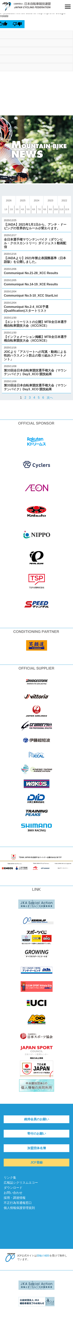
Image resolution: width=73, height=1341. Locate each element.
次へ (50, 397)
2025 (22, 200)
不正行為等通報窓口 (18, 1202)
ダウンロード (13, 1187)
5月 (28, 209)
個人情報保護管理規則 (19, 1207)
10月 (56, 209)
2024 (36, 200)
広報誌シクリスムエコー (21, 1182)
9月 (50, 209)
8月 (45, 209)
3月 (17, 209)
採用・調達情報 (15, 1197)
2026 (8, 200)
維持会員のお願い (36, 1119)
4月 (22, 209)
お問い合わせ (13, 1192)
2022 (64, 200)
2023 (50, 200)
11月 (62, 209)
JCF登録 (36, 1162)
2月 (11, 209)
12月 (67, 209)
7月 (39, 209)
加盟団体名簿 (36, 1148)
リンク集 (10, 1177)
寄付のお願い (36, 1133)
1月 (6, 209)
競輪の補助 (43, 1255)
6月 (33, 209)
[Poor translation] (17, 24)
